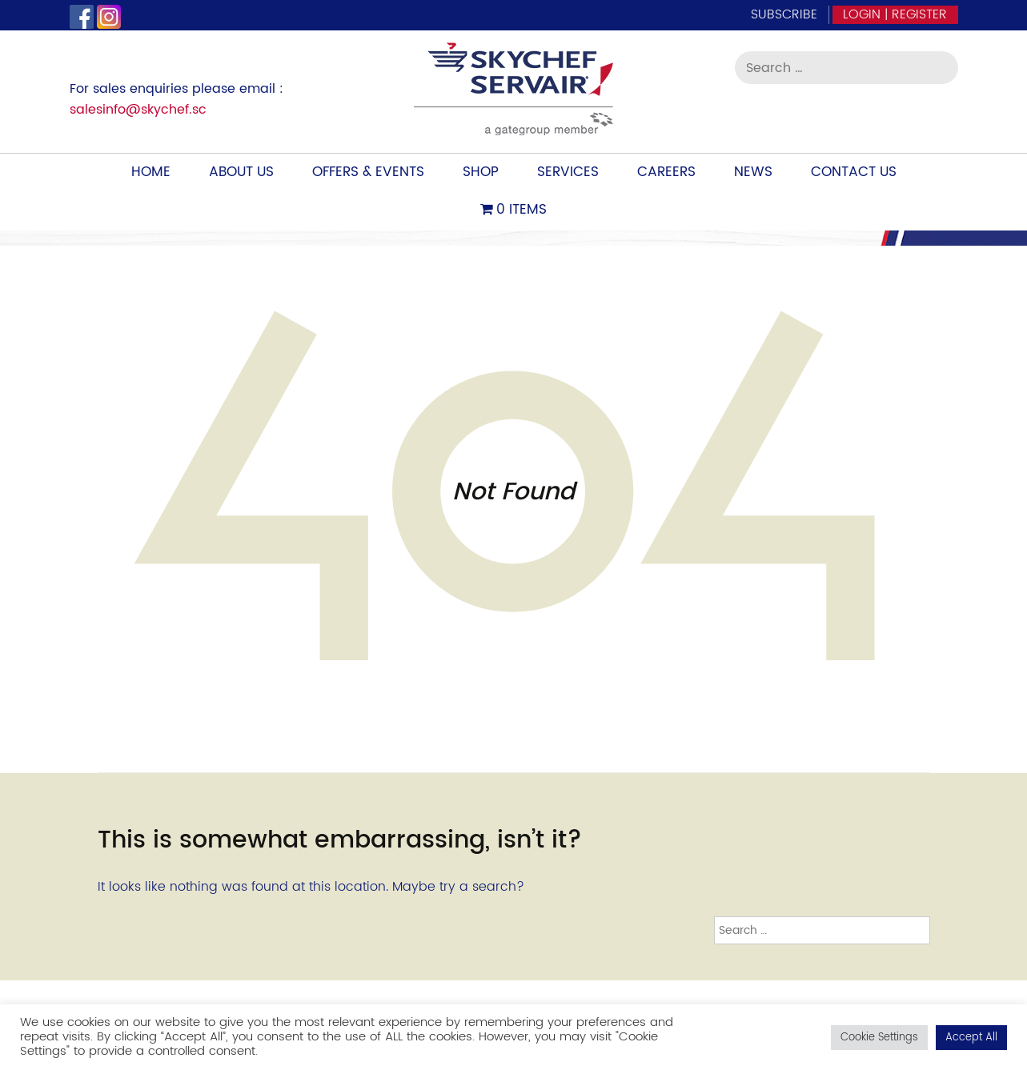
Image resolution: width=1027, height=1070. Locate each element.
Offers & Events (368, 172)
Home (150, 172)
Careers (666, 172)
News (753, 172)
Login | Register (895, 14)
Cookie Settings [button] (879, 1037)
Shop (481, 172)
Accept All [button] (971, 1037)
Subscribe (784, 14)
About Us (241, 172)
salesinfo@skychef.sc (138, 109)
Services (568, 172)
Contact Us (854, 172)
